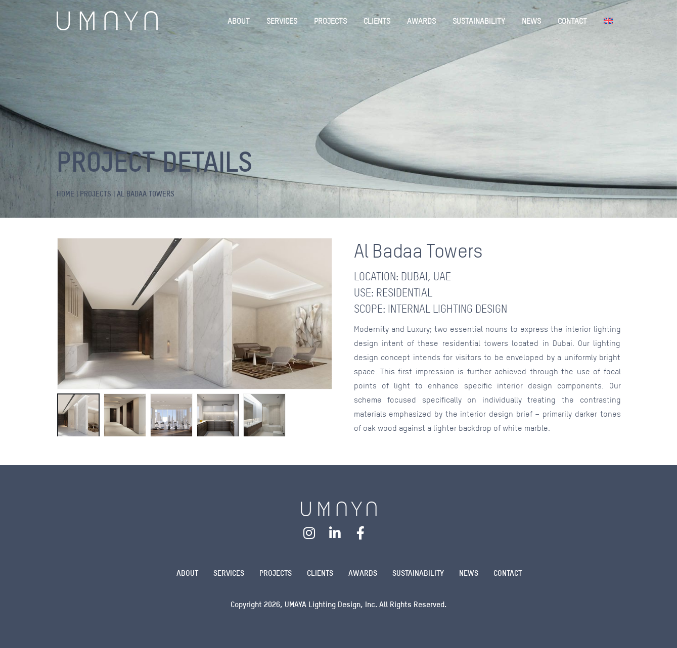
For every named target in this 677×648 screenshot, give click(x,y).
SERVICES (281, 21)
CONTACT (572, 21)
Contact (507, 573)
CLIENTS (377, 21)
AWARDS (421, 21)
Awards (362, 573)
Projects (275, 573)
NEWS (531, 21)
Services (228, 573)
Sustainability (418, 573)
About (187, 573)
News (468, 573)
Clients (320, 573)
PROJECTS (330, 21)
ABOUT (239, 21)
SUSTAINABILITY (479, 21)
